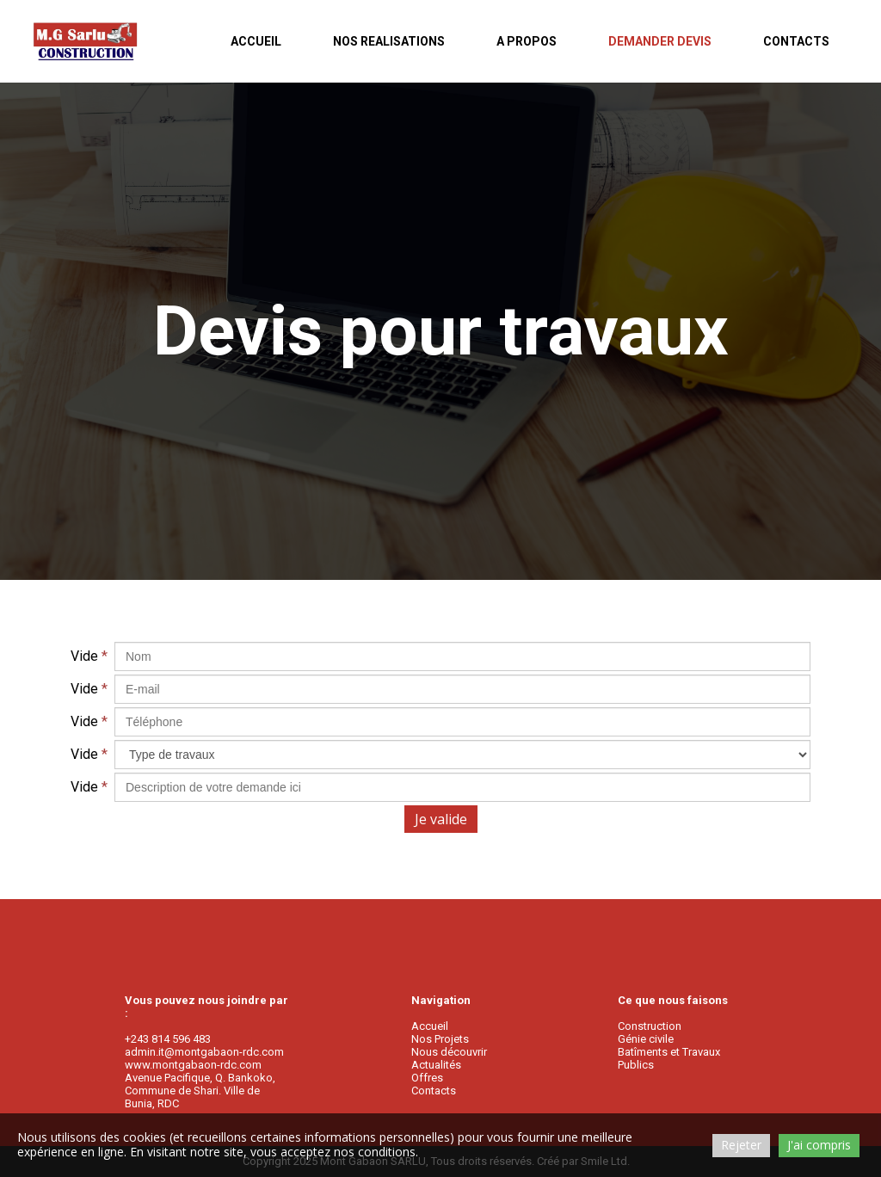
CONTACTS (796, 41)
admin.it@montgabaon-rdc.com (204, 1051)
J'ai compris (819, 1145)
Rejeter (741, 1145)
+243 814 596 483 (168, 1038)
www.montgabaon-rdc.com (193, 1064)
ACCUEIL (256, 41)
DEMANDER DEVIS (660, 41)
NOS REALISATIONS (389, 41)
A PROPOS (526, 41)
